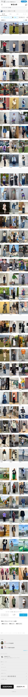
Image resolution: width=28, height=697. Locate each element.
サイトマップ (3, 667)
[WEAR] (14, 4)
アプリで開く (24, 1)
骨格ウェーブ (11, 623)
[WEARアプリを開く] (26, 4)
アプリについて (4, 670)
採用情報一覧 (25, 650)
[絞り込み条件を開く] (2, 17)
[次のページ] (23, 614)
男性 (10, 14)
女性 (17, 14)
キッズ (24, 14)
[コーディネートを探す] (14, 7)
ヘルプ (2, 664)
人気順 (25, 20)
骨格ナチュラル (19, 623)
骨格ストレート (4, 623)
